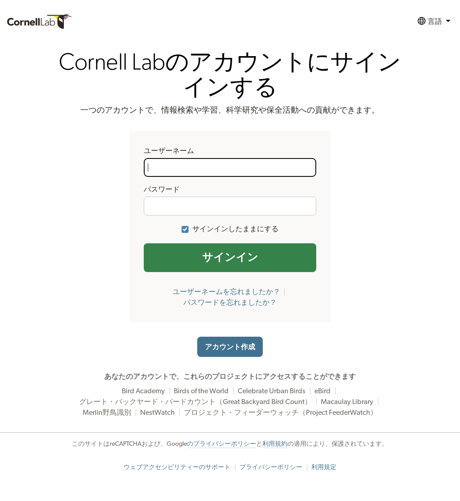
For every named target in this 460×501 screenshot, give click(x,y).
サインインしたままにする (235, 229)
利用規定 (323, 467)
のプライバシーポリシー (221, 444)
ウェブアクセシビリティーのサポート (177, 467)
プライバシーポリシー (270, 467)
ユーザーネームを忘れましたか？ (226, 291)
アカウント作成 (230, 347)
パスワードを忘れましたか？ (230, 302)
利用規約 (275, 444)
